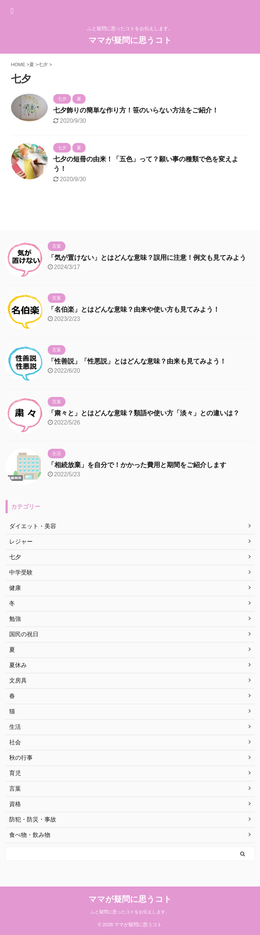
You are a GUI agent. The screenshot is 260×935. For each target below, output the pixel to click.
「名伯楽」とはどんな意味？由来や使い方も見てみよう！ (134, 309)
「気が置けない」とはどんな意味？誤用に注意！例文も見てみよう (147, 257)
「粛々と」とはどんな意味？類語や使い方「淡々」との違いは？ (143, 413)
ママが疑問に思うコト (130, 40)
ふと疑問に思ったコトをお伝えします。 (130, 911)
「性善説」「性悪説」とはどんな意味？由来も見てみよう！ (137, 361)
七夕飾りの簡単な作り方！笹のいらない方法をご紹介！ (136, 110)
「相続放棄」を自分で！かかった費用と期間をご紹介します (137, 465)
